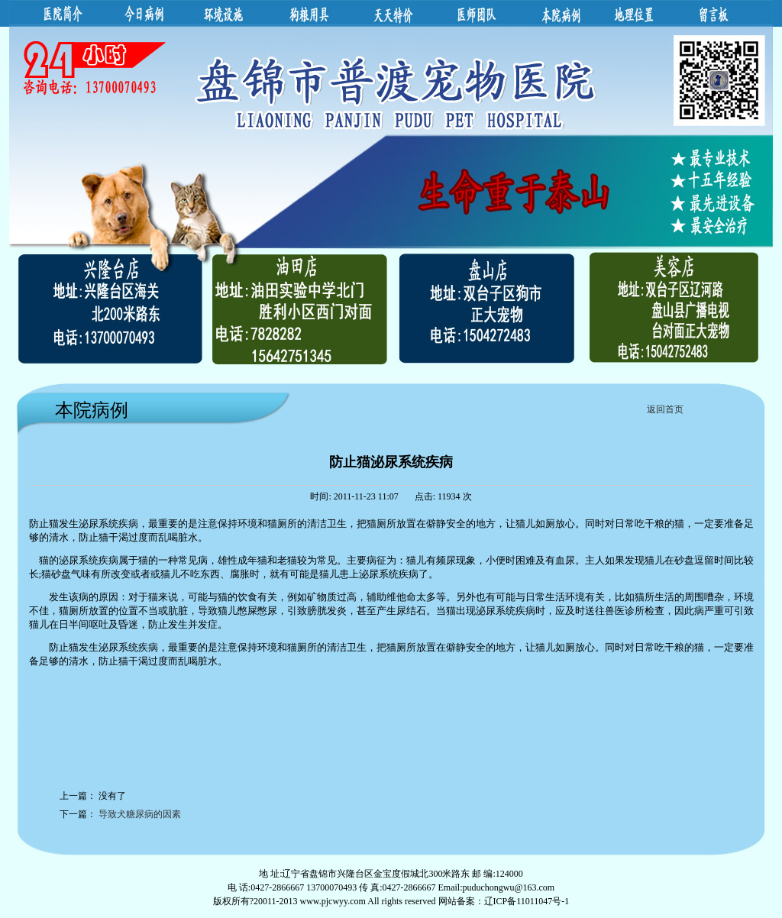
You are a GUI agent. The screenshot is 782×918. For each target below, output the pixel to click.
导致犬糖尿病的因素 (140, 814)
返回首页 (665, 409)
